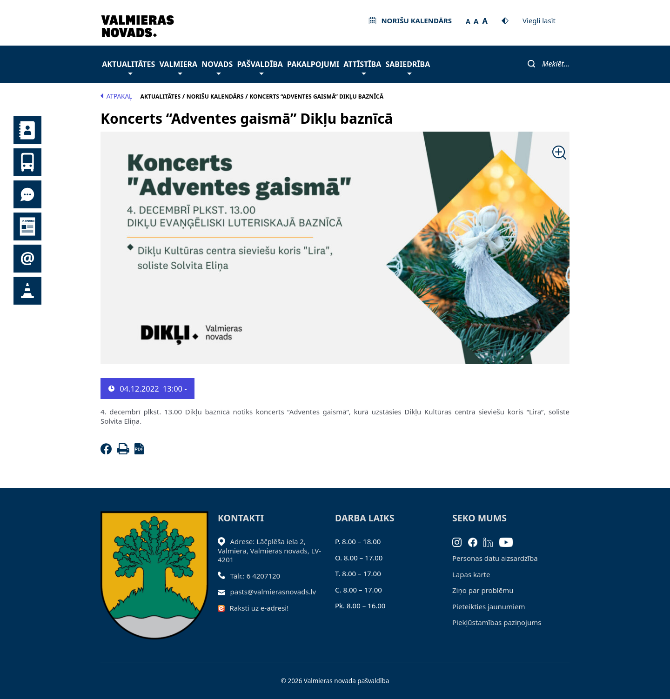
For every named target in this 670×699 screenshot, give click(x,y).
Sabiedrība (407, 66)
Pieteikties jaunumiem (27, 259)
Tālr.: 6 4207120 (255, 575)
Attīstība (362, 66)
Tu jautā (27, 194)
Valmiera (179, 66)
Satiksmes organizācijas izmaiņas (27, 291)
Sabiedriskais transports (27, 162)
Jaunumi (27, 226)
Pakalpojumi (313, 64)
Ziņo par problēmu (482, 590)
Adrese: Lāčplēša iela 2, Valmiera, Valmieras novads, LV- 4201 (269, 550)
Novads (217, 66)
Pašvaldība (259, 66)
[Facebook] (107, 451)
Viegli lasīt (539, 20)
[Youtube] (509, 541)
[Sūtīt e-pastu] (224, 591)
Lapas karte (471, 574)
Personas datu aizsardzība (495, 558)
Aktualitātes (128, 66)
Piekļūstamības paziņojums (496, 622)
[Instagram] (460, 541)
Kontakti (27, 130)
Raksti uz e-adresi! (259, 607)
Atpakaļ (116, 96)
